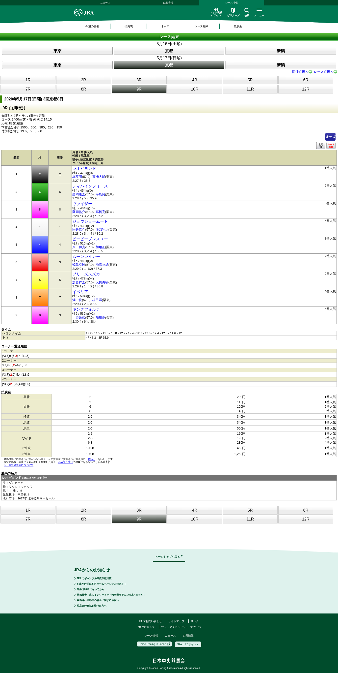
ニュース (105, 2)
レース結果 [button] (201, 26)
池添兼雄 (102, 265)
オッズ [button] (165, 26)
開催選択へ (300, 72)
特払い (91, 459)
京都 (169, 51)
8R (83, 89)
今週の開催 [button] (92, 26)
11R (250, 89)
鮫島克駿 (78, 265)
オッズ (330, 137)
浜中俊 (77, 300)
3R (139, 80)
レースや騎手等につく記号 (18, 465)
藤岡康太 (78, 194)
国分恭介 (78, 229)
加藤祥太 (78, 282)
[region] (169, 26)
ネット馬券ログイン (216, 12)
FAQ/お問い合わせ (150, 621)
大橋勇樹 (102, 282)
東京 (57, 51)
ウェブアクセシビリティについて (181, 626)
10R (194, 89)
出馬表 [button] (129, 26)
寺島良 (100, 194)
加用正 (100, 247)
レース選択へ (323, 72)
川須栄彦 (78, 317)
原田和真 (78, 247)
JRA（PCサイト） (188, 644)
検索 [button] (246, 12)
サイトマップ (176, 621)
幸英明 (77, 177)
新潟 (281, 51)
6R (305, 80)
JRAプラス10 (65, 462)
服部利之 (102, 229)
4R (194, 80)
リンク (195, 621)
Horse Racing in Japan (154, 643)
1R (28, 80)
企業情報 (168, 2)
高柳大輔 (98, 177)
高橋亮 (100, 212)
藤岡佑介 (78, 212)
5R (250, 80)
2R (83, 80)
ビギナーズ (233, 12)
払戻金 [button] (238, 26)
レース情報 (231, 2)
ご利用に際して (145, 626)
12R (305, 89)
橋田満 (97, 300)
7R (28, 89)
